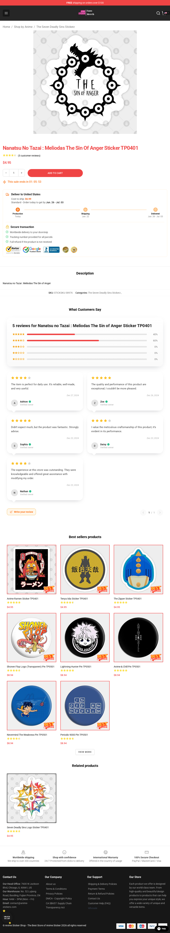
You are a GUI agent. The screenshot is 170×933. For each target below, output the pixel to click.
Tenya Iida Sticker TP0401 (74, 598)
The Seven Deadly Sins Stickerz (55, 26)
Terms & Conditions (56, 888)
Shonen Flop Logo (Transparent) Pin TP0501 (31, 666)
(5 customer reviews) (29, 155)
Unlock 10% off (7, 918)
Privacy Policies (54, 893)
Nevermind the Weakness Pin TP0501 (27, 734)
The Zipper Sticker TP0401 (128, 598)
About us (51, 884)
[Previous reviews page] (143, 512)
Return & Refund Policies (101, 893)
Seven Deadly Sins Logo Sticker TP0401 (28, 827)
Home (6, 26)
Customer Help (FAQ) (99, 903)
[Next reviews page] (160, 512)
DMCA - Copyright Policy (59, 898)
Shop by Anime (23, 26)
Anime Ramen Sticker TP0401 (22, 598)
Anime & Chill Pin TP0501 (127, 666)
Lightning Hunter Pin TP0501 (75, 666)
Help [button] (161, 928)
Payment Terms (96, 888)
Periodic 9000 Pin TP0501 (74, 734)
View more (85, 752)
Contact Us (94, 898)
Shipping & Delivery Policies (102, 884)
